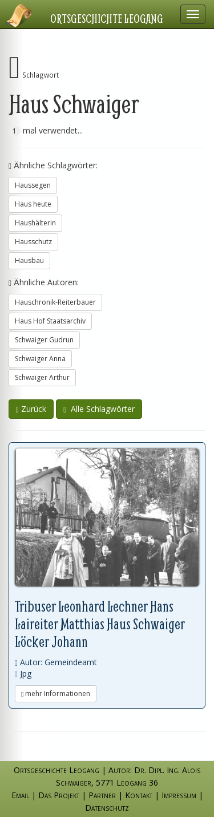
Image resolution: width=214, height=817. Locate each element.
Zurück (31, 408)
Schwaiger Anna (40, 358)
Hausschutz (33, 241)
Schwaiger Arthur (42, 377)
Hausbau (29, 260)
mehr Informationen (55, 693)
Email (20, 795)
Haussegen (33, 185)
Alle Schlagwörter (99, 408)
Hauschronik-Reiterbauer (55, 302)
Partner (102, 795)
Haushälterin (35, 223)
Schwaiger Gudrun (44, 340)
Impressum (178, 795)
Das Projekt (58, 795)
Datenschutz (107, 807)
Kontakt (138, 795)
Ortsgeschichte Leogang (106, 18)
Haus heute (33, 204)
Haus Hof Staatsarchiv (50, 321)
